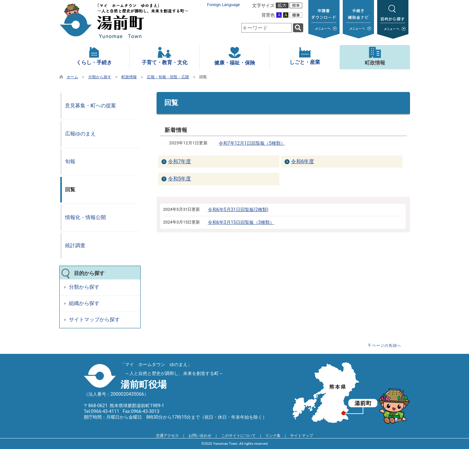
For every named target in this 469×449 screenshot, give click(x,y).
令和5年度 (179, 179)
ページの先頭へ (386, 345)
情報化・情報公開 (85, 217)
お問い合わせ (199, 435)
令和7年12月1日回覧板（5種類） (252, 143)
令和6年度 (302, 161)
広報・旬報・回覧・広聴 (168, 77)
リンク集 (273, 435)
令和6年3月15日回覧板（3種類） (241, 222)
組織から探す (84, 303)
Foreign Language (223, 4)
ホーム (72, 77)
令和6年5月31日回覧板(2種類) (238, 209)
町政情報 (129, 77)
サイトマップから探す (94, 319)
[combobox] (266, 27)
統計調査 (75, 245)
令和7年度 (179, 161)
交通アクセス (167, 435)
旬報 (70, 161)
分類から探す (99, 77)
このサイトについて (238, 435)
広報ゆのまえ (80, 134)
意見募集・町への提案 (90, 106)
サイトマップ (301, 435)
